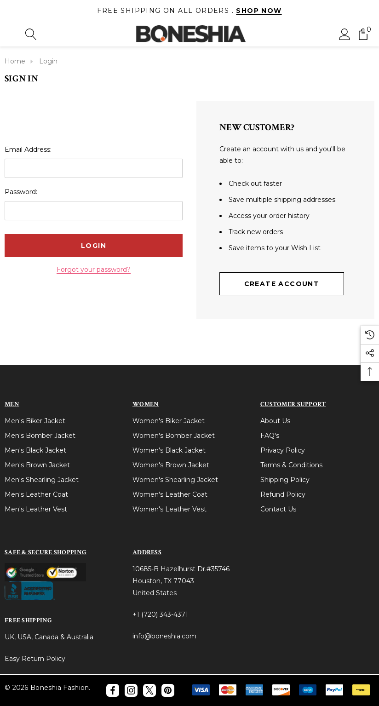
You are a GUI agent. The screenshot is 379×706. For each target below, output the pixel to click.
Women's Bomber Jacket (173, 435)
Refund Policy (282, 494)
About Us (275, 421)
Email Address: (28, 149)
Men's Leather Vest (36, 509)
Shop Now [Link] (258, 10)
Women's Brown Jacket (170, 465)
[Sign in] (344, 34)
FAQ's (269, 435)
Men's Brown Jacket (37, 465)
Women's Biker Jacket (168, 421)
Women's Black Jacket (169, 450)
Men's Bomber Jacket (40, 435)
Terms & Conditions (291, 465)
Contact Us (278, 509)
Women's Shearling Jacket (175, 480)
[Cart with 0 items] (363, 34)
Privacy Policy (282, 450)
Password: (21, 192)
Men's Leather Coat (36, 494)
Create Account (282, 284)
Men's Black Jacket (35, 450)
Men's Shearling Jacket (42, 480)
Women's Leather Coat (169, 494)
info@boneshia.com (164, 636)
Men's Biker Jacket (35, 421)
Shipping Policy (285, 480)
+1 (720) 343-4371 (160, 614)
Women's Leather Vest (169, 509)
